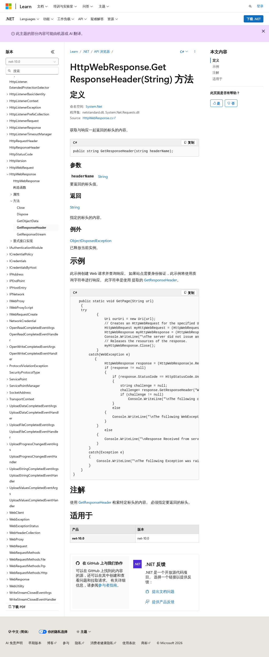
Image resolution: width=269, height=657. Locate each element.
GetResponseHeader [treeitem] (31, 227)
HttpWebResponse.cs (98, 118)
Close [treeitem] (21, 207)
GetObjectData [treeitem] (27, 221)
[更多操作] (195, 51)
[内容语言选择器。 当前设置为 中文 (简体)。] (18, 631)
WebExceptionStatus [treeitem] (24, 526)
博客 (50, 643)
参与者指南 (107, 585)
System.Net (94, 106)
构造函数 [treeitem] (19, 187)
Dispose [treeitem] (22, 214)
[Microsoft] (9, 6)
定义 (216, 60)
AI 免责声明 (14, 643)
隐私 (78, 643)
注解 (216, 72)
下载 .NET (254, 19)
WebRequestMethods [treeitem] (24, 552)
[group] (134, 388)
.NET (86, 51)
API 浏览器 (102, 51)
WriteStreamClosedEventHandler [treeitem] (32, 599)
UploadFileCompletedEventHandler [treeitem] (33, 434)
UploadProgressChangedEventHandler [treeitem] (33, 459)
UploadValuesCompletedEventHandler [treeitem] (33, 503)
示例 (216, 66)
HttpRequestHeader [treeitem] (23, 141)
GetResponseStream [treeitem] (31, 234)
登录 (260, 6)
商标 (144, 643)
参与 (66, 643)
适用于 (217, 79)
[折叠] (53, 52)
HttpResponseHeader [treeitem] (24, 147)
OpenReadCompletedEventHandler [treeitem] (33, 337)
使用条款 (129, 643)
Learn (74, 51)
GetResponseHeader (160, 279)
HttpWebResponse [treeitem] (26, 181)
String (103, 176)
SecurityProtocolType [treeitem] (24, 372)
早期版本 (34, 643)
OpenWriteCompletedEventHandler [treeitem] (33, 356)
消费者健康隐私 (101, 643)
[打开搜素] (250, 6)
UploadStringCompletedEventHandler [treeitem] (33, 478)
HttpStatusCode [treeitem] (21, 154)
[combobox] (32, 61)
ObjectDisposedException (90, 240)
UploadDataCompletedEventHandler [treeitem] (34, 415)
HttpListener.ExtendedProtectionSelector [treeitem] (29, 84)
